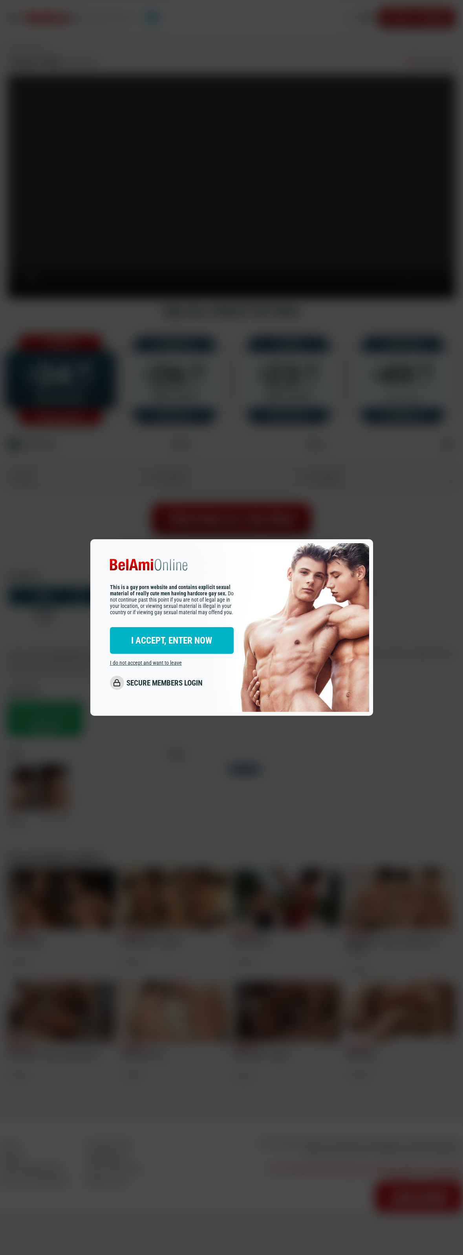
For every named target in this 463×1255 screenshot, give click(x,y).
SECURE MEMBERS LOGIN (164, 683)
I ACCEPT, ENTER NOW (171, 640)
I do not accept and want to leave (146, 663)
